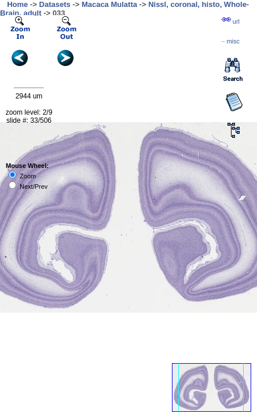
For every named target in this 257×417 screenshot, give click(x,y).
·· (230, 41)
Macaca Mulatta (109, 4)
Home (17, 4)
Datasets (55, 4)
